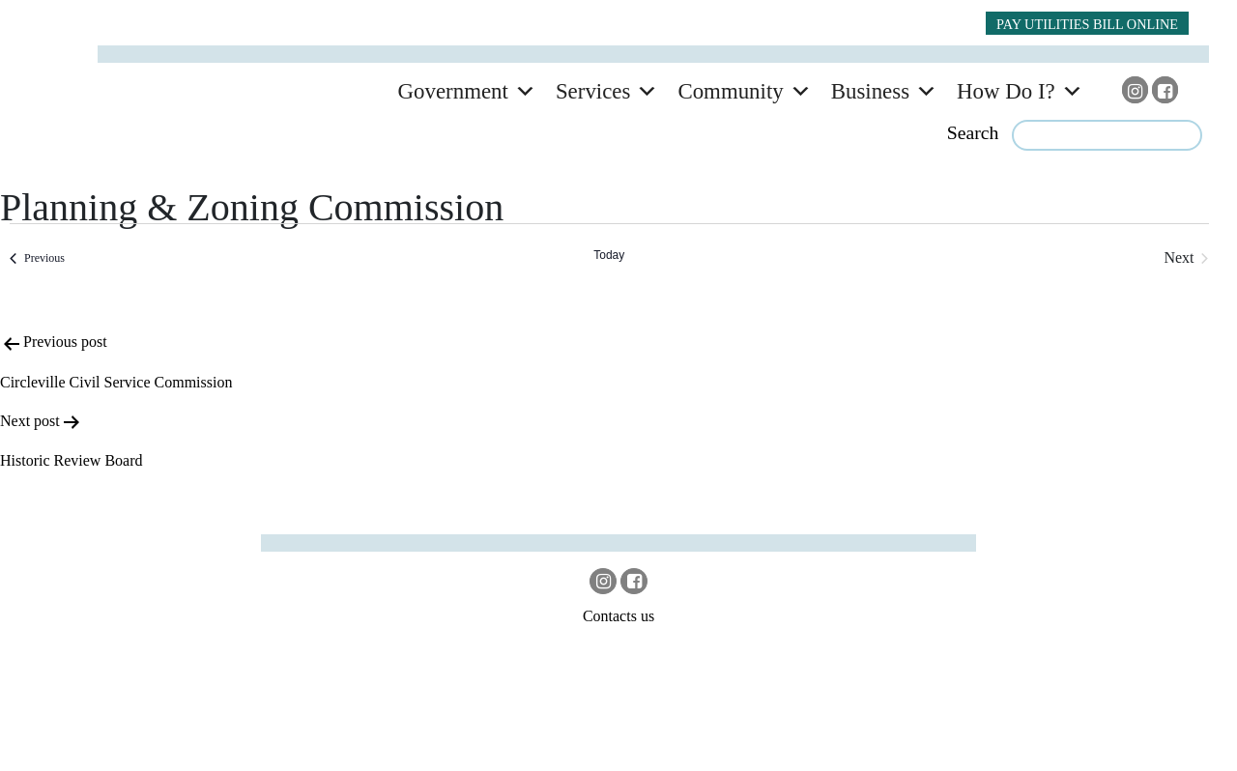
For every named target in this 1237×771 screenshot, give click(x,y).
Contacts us (618, 616)
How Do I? (1006, 91)
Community (730, 91)
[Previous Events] (37, 258)
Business (870, 91)
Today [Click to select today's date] (608, 255)
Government (453, 91)
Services (593, 91)
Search (973, 132)
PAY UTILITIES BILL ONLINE (1087, 24)
